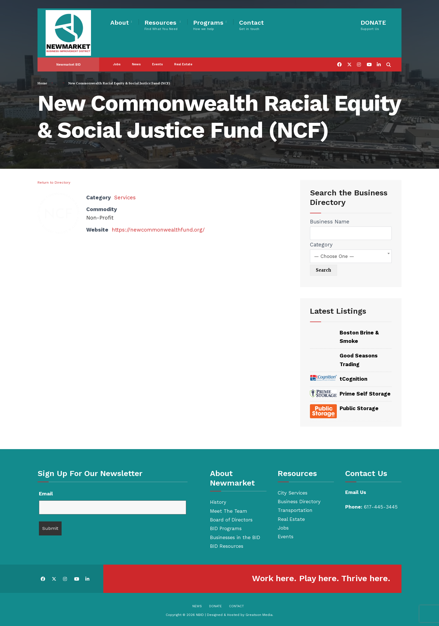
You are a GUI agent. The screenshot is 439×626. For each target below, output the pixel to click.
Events (157, 60)
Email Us (355, 492)
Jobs (117, 60)
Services (125, 197)
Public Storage (359, 408)
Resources (161, 25)
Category (321, 244)
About (119, 22)
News (136, 60)
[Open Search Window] (388, 60)
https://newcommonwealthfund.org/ (158, 230)
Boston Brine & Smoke (359, 336)
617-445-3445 (381, 507)
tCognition (353, 379)
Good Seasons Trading (359, 359)
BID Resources (226, 546)
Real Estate (183, 60)
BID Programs (226, 528)
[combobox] (351, 256)
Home (42, 83)
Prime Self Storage (365, 394)
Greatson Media (259, 615)
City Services (292, 493)
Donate (215, 606)
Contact (251, 25)
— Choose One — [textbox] (334, 256)
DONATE (373, 25)
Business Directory (299, 501)
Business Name (329, 221)
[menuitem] (124, 21)
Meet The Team (228, 511)
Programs (208, 25)
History (218, 502)
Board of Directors (231, 520)
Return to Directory (54, 182)
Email (46, 493)
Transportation (295, 510)
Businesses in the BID (235, 537)
